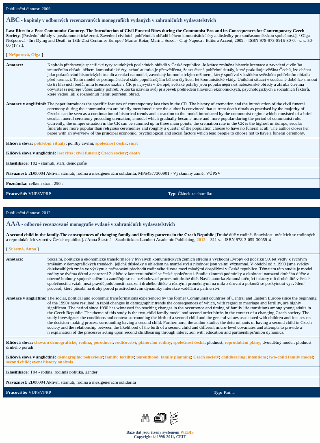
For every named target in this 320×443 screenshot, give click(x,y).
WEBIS (187, 432)
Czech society (114, 152)
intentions (257, 356)
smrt (133, 143)
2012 (201, 239)
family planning (176, 356)
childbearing (233, 356)
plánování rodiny (154, 342)
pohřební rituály (49, 143)
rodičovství (125, 342)
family (111, 356)
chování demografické (55, 342)
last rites (65, 152)
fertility (127, 356)
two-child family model (291, 356)
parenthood (147, 356)
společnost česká (111, 143)
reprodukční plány (242, 342)
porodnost (102, 342)
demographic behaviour (80, 356)
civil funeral (87, 152)
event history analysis (52, 361)
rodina (84, 342)
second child (18, 361)
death (134, 152)
